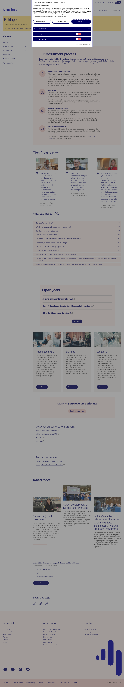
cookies (44, 16)
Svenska (43, 5)
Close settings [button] (40, 21)
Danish (35, 5)
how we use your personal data (57, 16)
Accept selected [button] (61, 21)
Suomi (48, 5)
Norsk (38, 5)
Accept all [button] (81, 21)
